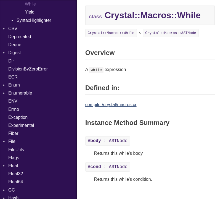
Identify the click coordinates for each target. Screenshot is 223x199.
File (11, 141)
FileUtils (16, 149)
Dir (11, 61)
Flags (13, 157)
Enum (14, 85)
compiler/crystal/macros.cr (111, 104)
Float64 (15, 181)
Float (13, 165)
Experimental (21, 125)
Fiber (13, 133)
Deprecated (19, 36)
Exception (18, 117)
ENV (12, 101)
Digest (14, 52)
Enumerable (20, 93)
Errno (13, 109)
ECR (13, 77)
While (30, 4)
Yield (29, 12)
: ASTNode (108, 140)
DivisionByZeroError (28, 69)
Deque (14, 44)
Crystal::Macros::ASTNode (170, 33)
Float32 (15, 173)
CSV (12, 28)
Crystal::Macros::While (111, 33)
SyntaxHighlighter (34, 20)
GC (11, 190)
